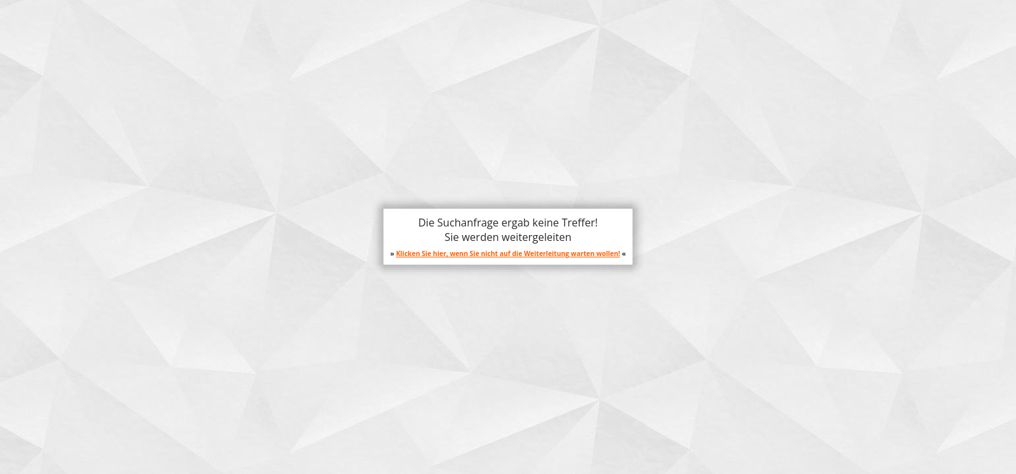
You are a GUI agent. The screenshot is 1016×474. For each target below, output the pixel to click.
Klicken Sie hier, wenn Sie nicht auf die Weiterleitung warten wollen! (508, 253)
